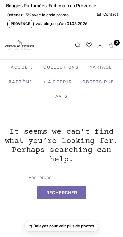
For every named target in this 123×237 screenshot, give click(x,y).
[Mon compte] (100, 45)
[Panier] (112, 45)
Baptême (20, 81)
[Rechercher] (77, 45)
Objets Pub (98, 81)
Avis (61, 96)
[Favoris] (89, 45)
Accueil (22, 67)
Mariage (101, 67)
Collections (60, 67)
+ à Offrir (57, 81)
